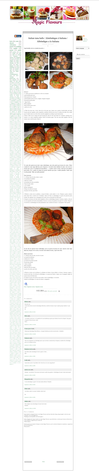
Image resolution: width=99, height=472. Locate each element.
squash (13, 347)
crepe (19, 258)
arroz (11, 75)
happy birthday (12, 171)
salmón (18, 146)
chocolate (17, 82)
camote (19, 233)
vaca (14, 90)
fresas (18, 96)
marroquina (17, 174)
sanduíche (18, 340)
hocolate (11, 285)
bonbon (15, 226)
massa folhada (17, 140)
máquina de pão (16, 106)
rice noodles (17, 181)
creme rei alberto (13, 258)
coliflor (16, 247)
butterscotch (16, 229)
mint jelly (16, 303)
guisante (11, 168)
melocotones (18, 300)
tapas (13, 82)
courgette (12, 165)
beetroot (11, 157)
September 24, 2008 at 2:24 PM (30, 365)
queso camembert (15, 330)
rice (20, 78)
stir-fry (12, 185)
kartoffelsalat (12, 287)
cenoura (12, 124)
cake (17, 41)
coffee (15, 246)
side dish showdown (14, 183)
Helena (26, 301)
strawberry (18, 185)
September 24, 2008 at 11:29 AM (30, 345)
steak (16, 347)
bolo (11, 41)
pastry (12, 315)
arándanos (11, 217)
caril (14, 113)
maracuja (18, 296)
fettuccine (14, 271)
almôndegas (11, 211)
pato (19, 107)
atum (16, 153)
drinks (14, 114)
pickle (16, 319)
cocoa (14, 244)
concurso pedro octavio (13, 250)
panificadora (13, 311)
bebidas (19, 110)
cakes (10, 232)
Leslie (26, 360)
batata (14, 222)
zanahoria (11, 133)
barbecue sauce (17, 221)
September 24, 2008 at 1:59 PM (30, 356)
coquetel (14, 251)
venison (12, 361)
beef (19, 90)
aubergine (11, 154)
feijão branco (12, 269)
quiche (19, 332)
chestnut (11, 164)
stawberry (13, 132)
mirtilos (11, 117)
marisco (17, 70)
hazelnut (11, 283)
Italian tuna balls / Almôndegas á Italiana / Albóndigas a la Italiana (48, 40)
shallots (11, 343)
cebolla (11, 239)
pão (10, 99)
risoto (11, 182)
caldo (20, 232)
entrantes (12, 63)
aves (20, 52)
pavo (12, 102)
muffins (11, 61)
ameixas (15, 110)
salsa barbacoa (16, 339)
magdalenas (18, 57)
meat (18, 175)
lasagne (11, 289)
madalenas (12, 67)
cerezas (14, 136)
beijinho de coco (18, 222)
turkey (11, 110)
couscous (18, 253)
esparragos (11, 267)
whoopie (15, 361)
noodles (14, 142)
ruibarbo (19, 131)
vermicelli (17, 190)
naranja (15, 117)
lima (20, 138)
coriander (18, 251)
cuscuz (16, 260)
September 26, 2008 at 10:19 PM (30, 408)
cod (11, 125)
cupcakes (14, 79)
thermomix (11, 355)
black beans (19, 224)
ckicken (17, 95)
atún (19, 153)
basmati (11, 222)
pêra (19, 179)
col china (18, 246)
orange (20, 117)
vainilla (14, 358)
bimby (12, 224)
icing (19, 285)
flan (19, 272)
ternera (11, 88)
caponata (15, 235)
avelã (19, 217)
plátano (20, 321)
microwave (19, 100)
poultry (14, 52)
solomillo (16, 346)
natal (13, 54)
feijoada (19, 268)
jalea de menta (12, 286)
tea (19, 354)
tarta (18, 67)
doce (17, 75)
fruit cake (13, 167)
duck (10, 104)
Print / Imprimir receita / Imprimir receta (33, 286)
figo (11, 272)
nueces (14, 107)
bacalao (20, 118)
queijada (15, 328)
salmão (15, 108)
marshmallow (19, 297)
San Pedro (16, 204)
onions (18, 308)
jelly (20, 171)
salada (17, 71)
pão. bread (15, 179)
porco (13, 59)
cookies (19, 92)
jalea (17, 171)
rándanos (18, 336)
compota (15, 125)
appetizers (13, 103)
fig (20, 271)
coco (10, 244)
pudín (19, 50)
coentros (11, 246)
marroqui (11, 174)
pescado (17, 68)
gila (11, 279)
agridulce (18, 151)
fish (18, 63)
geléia (14, 278)
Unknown (27, 338)
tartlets (16, 354)
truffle (17, 357)
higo (15, 283)
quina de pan (12, 333)
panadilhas (14, 310)
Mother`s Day (17, 135)
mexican (14, 301)
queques (11, 65)
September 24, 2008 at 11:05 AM (30, 324)
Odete (26, 388)
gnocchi (14, 279)
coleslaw (11, 247)
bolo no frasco (17, 225)
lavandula (11, 290)
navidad (19, 54)
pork (18, 59)
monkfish (12, 305)
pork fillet (12, 322)
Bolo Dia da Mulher (13, 193)
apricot (15, 215)
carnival (11, 236)
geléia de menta (18, 278)
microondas (12, 97)
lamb (14, 104)
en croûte (13, 265)
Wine (19, 207)
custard (11, 261)
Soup (11, 68)
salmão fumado (19, 337)
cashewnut (15, 236)
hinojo (19, 283)
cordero (18, 136)
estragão (16, 267)
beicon (15, 157)
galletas (17, 86)
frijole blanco (12, 275)
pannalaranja (18, 311)
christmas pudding (12, 242)
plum (16, 118)
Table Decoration (18, 150)
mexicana (12, 303)
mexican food (19, 301)
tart (20, 102)
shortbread (15, 343)
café (20, 229)
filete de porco (15, 272)
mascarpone (12, 175)
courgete (14, 253)
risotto (15, 146)
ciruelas (18, 113)
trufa (14, 357)
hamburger (16, 138)
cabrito (18, 103)
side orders (18, 81)
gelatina (11, 278)
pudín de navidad (13, 325)
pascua (15, 84)
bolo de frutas (17, 121)
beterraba (18, 158)
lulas (11, 139)
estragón (20, 267)
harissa (19, 282)
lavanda (19, 289)
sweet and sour (12, 186)
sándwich (18, 350)
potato (17, 322)
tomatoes (11, 357)
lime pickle (17, 172)
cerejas (16, 124)
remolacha (11, 181)
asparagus (15, 217)
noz (10, 107)
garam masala (18, 276)
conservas (11, 96)
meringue (17, 176)
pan (10, 90)
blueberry (11, 121)
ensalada (12, 77)
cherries (20, 124)
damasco (15, 261)
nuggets (11, 308)
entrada (11, 60)
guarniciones (12, 78)
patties (18, 315)
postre (11, 50)
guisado (18, 167)
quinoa (16, 333)
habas (18, 168)
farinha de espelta (13, 268)
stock (19, 347)
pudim (15, 48)
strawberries (11, 348)
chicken (11, 57)
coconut (18, 244)
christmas (15, 56)
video (11, 192)
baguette (11, 221)
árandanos (18, 192)
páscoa (20, 84)
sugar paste (14, 350)
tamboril (20, 351)
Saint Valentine (14, 85)
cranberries (11, 138)
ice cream (18, 115)
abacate (11, 208)
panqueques (11, 312)
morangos (18, 97)
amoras (16, 211)
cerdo (17, 65)
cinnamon (12, 243)
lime (12, 172)
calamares (16, 122)
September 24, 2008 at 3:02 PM (30, 375)
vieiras (14, 192)
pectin (15, 318)
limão (12, 128)
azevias (16, 218)
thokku (15, 355)
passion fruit (16, 312)
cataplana (19, 236)
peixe (17, 64)
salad (11, 71)
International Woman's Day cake (15, 196)
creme (19, 257)
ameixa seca (27, 369)
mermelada (13, 100)
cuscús (19, 260)
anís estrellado (17, 214)
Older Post (60, 461)
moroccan (11, 178)
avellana (16, 154)
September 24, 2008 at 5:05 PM (30, 384)
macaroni (11, 293)
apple (10, 136)
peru (10, 319)
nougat (19, 307)
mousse (16, 178)
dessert (12, 43)
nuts (14, 308)
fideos (18, 271)
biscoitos (14, 99)
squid (10, 147)
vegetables (11, 189)
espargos (18, 265)
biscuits (13, 111)
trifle (14, 147)
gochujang (18, 279)
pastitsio (20, 314)
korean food (18, 287)
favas (20, 165)
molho (14, 304)
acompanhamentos (14, 74)
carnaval (19, 235)
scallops (20, 182)
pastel (11, 46)
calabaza (15, 92)
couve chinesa (12, 254)
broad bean (19, 228)
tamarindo (15, 351)
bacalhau (12, 120)
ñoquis (19, 361)
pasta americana (17, 143)
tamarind (11, 351)
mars (15, 297)
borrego (11, 228)
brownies (11, 122)
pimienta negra (15, 321)
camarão (16, 160)
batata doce (13, 156)
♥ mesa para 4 (28, 328)
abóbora (11, 89)
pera (19, 129)
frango (13, 53)
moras (16, 305)
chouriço (15, 164)
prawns (11, 131)
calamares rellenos (15, 232)
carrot (20, 122)
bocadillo (12, 225)
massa (17, 60)
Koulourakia (11, 199)
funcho (13, 276)
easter (11, 84)
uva (10, 358)
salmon (11, 108)
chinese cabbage (12, 240)
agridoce (12, 151)
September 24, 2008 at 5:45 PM (30, 397)
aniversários (12, 153)
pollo (20, 53)
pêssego (11, 328)
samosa (14, 340)
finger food (19, 114)
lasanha (15, 289)
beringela (12, 158)
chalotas (14, 239)
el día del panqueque (18, 264)
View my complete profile (85, 40)
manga (19, 128)
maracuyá (11, 297)
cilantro (20, 242)
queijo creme (16, 329)
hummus (15, 285)
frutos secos (17, 275)
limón (15, 128)
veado (19, 358)
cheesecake (18, 239)
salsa (11, 339)
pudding (18, 46)
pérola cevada (17, 326)
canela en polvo (17, 161)
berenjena (19, 157)
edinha (26, 401)
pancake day (19, 310)
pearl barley (11, 318)
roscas (14, 336)
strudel (16, 348)
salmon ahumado (12, 337)
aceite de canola (17, 208)
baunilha (18, 156)
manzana (15, 139)
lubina (19, 290)
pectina (19, 318)
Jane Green (11, 197)
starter (17, 61)
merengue (11, 176)
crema (16, 257)
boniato (19, 226)
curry (11, 114)
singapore (19, 343)
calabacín (11, 160)
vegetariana (12, 190)
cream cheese (12, 257)
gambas (20, 125)
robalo (11, 336)
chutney (19, 99)
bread (11, 92)
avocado (11, 218)
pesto (13, 319)
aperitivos (11, 215)
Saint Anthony (15, 201)
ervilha (17, 165)
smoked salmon (18, 344)
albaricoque (17, 210)
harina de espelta (13, 282)
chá (17, 242)
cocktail (20, 164)
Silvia (26, 316)
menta (10, 301)
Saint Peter (14, 203)
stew (20, 183)
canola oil (11, 235)
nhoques (15, 307)
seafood (11, 72)
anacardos (19, 211)
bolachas (15, 93)
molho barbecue (18, 304)
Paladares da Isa (29, 349)
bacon (20, 154)
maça (10, 142)
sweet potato (19, 186)
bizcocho (15, 224)
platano (11, 179)
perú (12, 118)
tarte (19, 108)
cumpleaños (11, 260)
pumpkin (16, 102)
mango (11, 129)
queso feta (14, 332)
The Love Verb (13, 207)
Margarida (27, 379)
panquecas (11, 143)
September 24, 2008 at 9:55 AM (30, 311)
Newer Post (28, 461)
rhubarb (15, 131)
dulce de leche (12, 264)
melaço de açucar (12, 300)
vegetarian (17, 189)
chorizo (18, 240)
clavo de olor (18, 243)
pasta (11, 64)
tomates (19, 355)
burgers (12, 229)
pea (19, 178)
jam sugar (18, 286)
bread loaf (14, 228)
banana (18, 120)
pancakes (18, 142)
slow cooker (12, 344)
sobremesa (13, 45)
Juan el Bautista (17, 197)
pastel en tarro (15, 314)
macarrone (15, 293)
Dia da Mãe (16, 133)
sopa (11, 70)
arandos (19, 215)
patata (15, 315)
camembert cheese (13, 233)
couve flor (18, 254)
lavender (15, 290)
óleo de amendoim (13, 362)
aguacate (11, 210)
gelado (12, 115)
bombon (11, 226)
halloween (17, 89)
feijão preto (17, 269)
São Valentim (16, 88)
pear (15, 129)
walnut (18, 132)
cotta (10, 253)
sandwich (15, 182)
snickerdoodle (12, 346)
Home (43, 461)
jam (11, 93)
